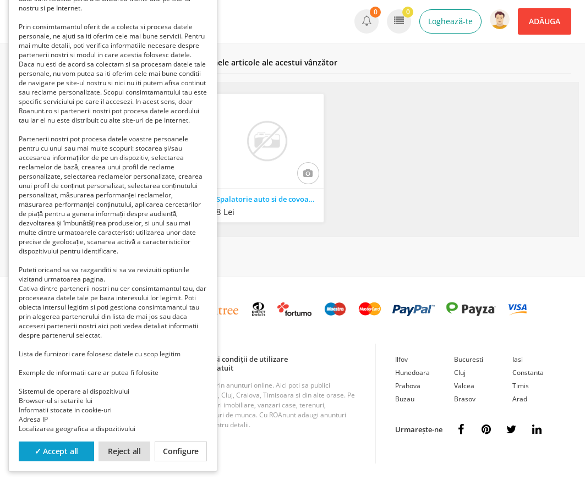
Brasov (464, 399)
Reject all (124, 451)
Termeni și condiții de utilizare (236, 359)
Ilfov (401, 359)
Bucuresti (468, 359)
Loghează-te (450, 21)
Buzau (404, 399)
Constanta (528, 372)
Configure (181, 451)
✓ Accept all (57, 451)
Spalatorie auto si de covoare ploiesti (270, 199)
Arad (519, 399)
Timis (520, 385)
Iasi (517, 359)
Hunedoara (412, 372)
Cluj (460, 372)
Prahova (407, 385)
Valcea (464, 385)
